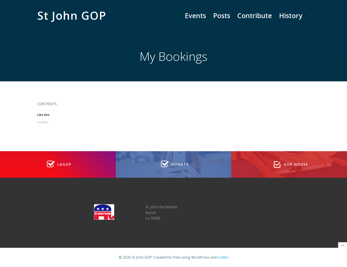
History (292, 15)
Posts (221, 15)
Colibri (223, 257)
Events (195, 15)
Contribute (254, 15)
